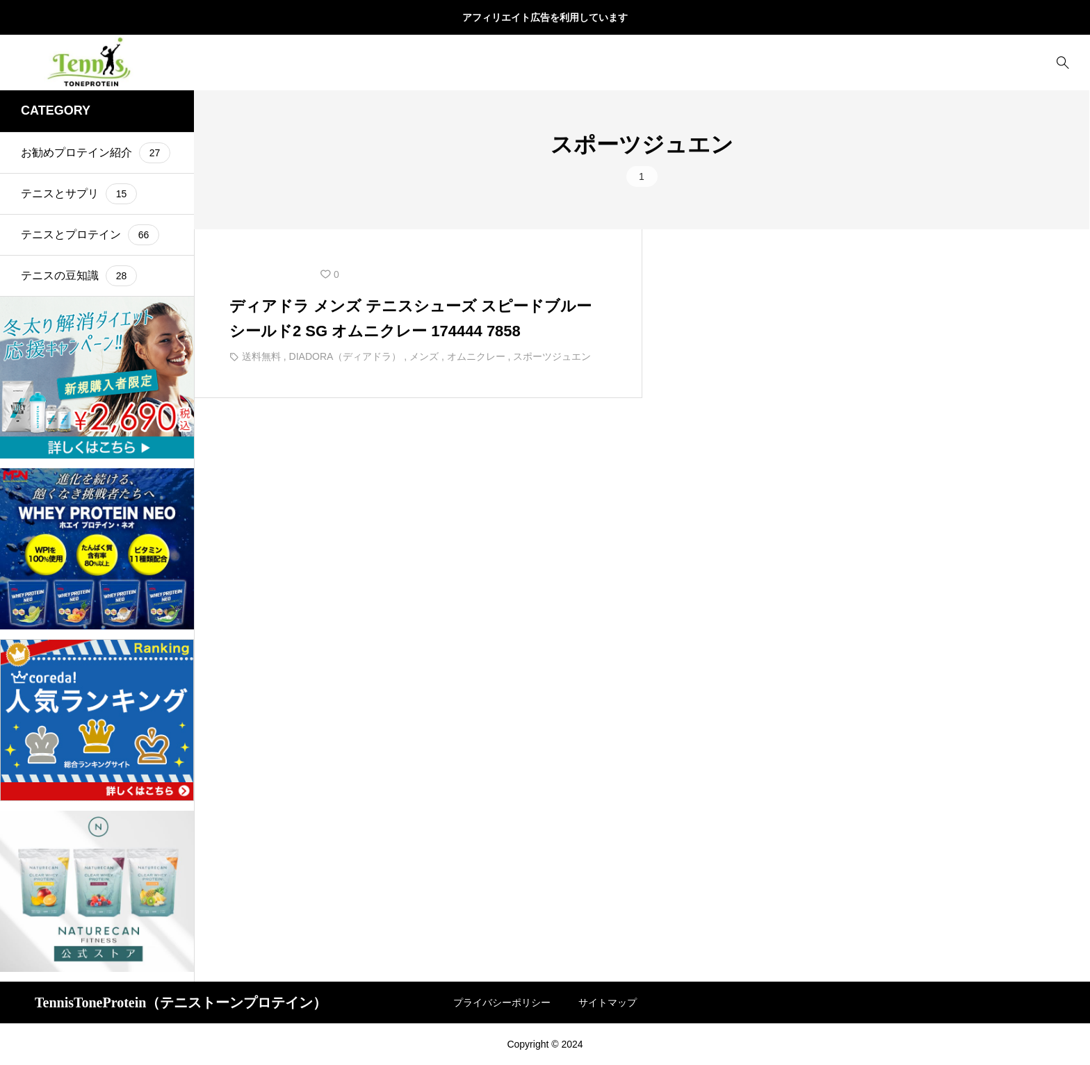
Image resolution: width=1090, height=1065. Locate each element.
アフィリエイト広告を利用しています (545, 17)
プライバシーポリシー (502, 1002)
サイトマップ (607, 1002)
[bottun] (1062, 63)
